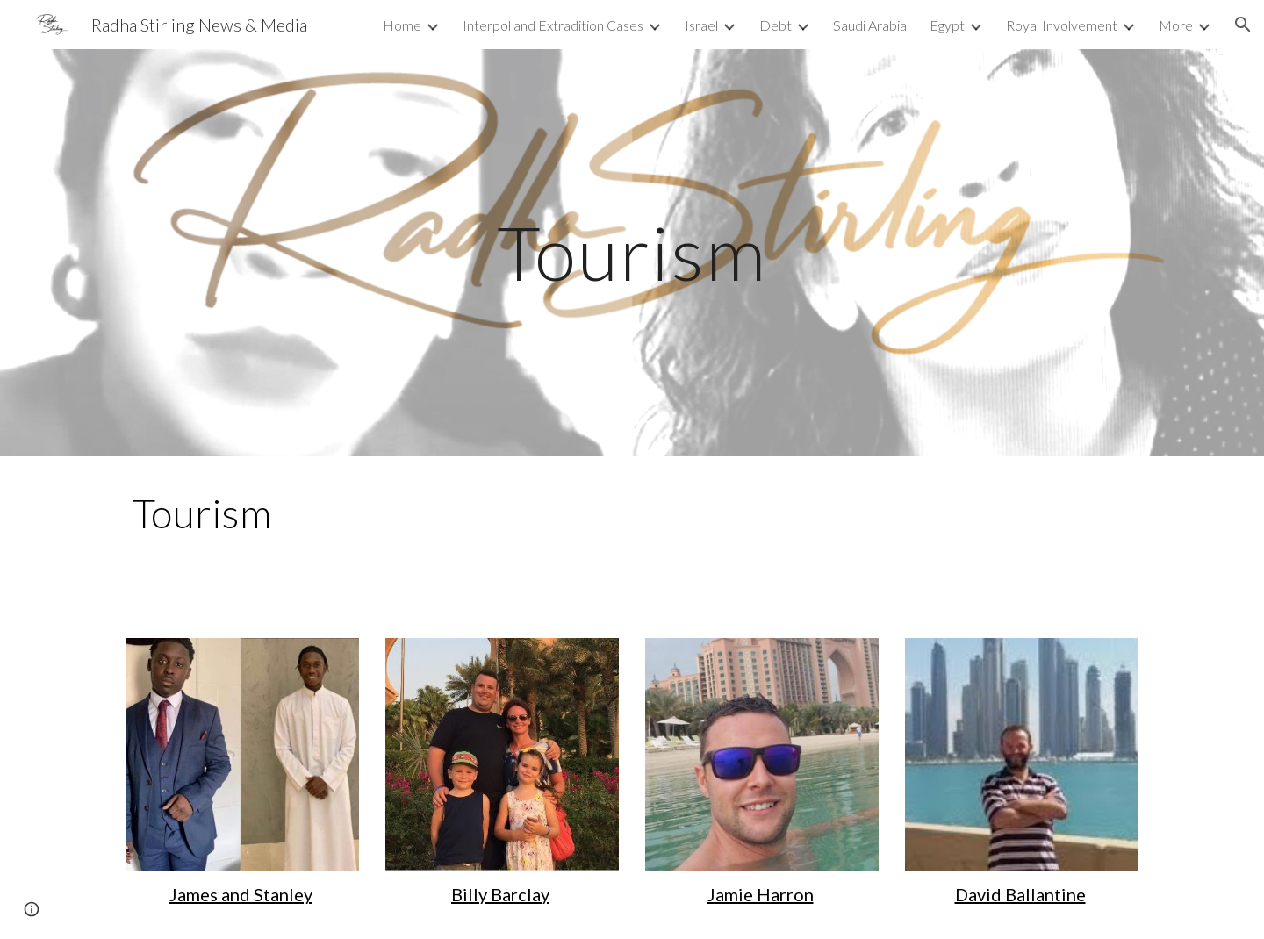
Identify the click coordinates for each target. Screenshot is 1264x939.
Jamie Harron (760, 894)
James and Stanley (240, 894)
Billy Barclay (500, 894)
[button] (1243, 25)
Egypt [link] (947, 25)
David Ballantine (1020, 894)
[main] (632, 252)
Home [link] (402, 25)
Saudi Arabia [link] (870, 25)
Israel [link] (701, 25)
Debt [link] (775, 25)
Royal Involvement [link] (1061, 25)
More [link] (1176, 25)
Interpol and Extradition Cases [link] (553, 25)
